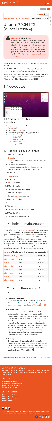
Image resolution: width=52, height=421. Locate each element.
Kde (9, 176)
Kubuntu (7, 263)
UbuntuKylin (8, 266)
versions (43, 9)
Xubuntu (7, 276)
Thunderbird (16, 141)
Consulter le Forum (9, 399)
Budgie (15, 196)
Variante (7, 252)
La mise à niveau (13, 312)
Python (10, 128)
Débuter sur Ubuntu (9, 381)
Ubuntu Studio (9, 280)
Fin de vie (14, 38)
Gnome (10, 158)
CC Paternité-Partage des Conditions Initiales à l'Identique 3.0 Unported (20, 413)
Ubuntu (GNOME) (10, 256)
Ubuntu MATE (9, 273)
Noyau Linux (12, 126)
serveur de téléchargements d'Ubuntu (24, 303)
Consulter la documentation (11, 397)
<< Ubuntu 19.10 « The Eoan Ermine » (17, 18)
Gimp (14, 144)
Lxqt (16, 209)
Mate (17, 189)
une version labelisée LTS (25, 230)
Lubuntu (7, 270)
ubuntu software (30, 167)
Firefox (15, 137)
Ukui (17, 216)
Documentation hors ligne (11, 385)
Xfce (9, 183)
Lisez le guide (7, 400)
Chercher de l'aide (9, 395)
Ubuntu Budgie (9, 259)
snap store (13, 167)
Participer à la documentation (12, 383)
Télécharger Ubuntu (9, 387)
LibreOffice (16, 139)
